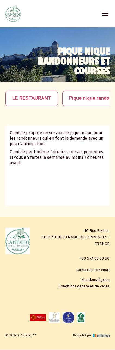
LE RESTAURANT (31, 98)
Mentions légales (95, 280)
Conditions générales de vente (84, 286)
